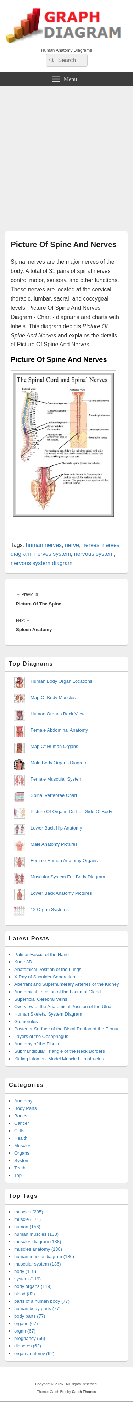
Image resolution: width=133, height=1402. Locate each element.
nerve (72, 545)
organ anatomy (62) (34, 1353)
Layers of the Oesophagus (41, 1036)
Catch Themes (84, 1392)
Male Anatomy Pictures (54, 844)
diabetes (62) (27, 1345)
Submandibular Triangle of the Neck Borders (59, 1051)
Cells (19, 1130)
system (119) (27, 1278)
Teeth (20, 1168)
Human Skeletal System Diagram (48, 1014)
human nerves (44, 545)
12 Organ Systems (50, 909)
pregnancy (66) (29, 1338)
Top (18, 1175)
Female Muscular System (57, 779)
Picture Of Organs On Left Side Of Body (71, 811)
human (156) (27, 1226)
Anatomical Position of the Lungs (47, 969)
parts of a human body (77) (42, 1301)
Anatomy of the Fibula (36, 1043)
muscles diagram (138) (37, 1241)
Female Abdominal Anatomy (59, 730)
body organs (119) (33, 1286)
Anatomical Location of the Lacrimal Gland (57, 991)
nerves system (52, 554)
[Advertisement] (66, 156)
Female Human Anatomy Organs (64, 860)
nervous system (94, 554)
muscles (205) (28, 1211)
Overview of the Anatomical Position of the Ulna (62, 1006)
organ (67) (24, 1331)
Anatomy (23, 1101)
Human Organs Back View (57, 713)
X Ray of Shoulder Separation (44, 976)
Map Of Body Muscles (53, 697)
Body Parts (25, 1108)
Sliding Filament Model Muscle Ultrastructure (60, 1058)
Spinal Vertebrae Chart (54, 795)
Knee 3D (23, 962)
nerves (90, 545)
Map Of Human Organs (54, 746)
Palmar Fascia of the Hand (41, 954)
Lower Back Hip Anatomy (56, 828)
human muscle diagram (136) (44, 1256)
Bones (20, 1115)
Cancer (21, 1123)
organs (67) (26, 1323)
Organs (21, 1153)
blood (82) (24, 1293)
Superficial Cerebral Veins (40, 999)
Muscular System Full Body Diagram (68, 876)
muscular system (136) (37, 1264)
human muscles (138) (36, 1234)
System (21, 1160)
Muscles (22, 1145)
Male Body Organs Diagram (59, 762)
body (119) (25, 1271)
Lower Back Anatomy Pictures (61, 893)
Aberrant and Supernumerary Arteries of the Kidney (66, 984)
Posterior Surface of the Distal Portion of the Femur (66, 1029)
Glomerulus (26, 1021)
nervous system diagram (41, 563)
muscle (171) (27, 1219)
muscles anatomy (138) (38, 1249)
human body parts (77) (37, 1308)
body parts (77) (29, 1316)
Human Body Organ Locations (61, 681)
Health (21, 1138)
